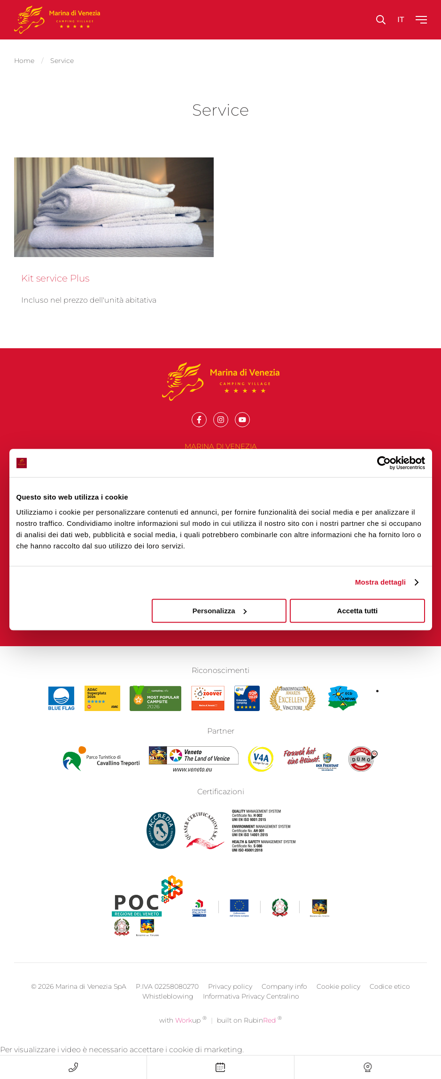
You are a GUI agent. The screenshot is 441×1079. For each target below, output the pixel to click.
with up (183, 1031)
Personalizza (220, 611)
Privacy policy (230, 997)
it (400, 19)
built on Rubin (249, 1031)
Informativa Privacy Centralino (251, 1007)
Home (24, 59)
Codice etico (390, 997)
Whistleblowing (167, 1007)
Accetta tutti (357, 611)
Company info (284, 997)
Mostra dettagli (380, 582)
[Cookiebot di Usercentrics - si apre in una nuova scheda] (384, 463)
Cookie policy (338, 997)
